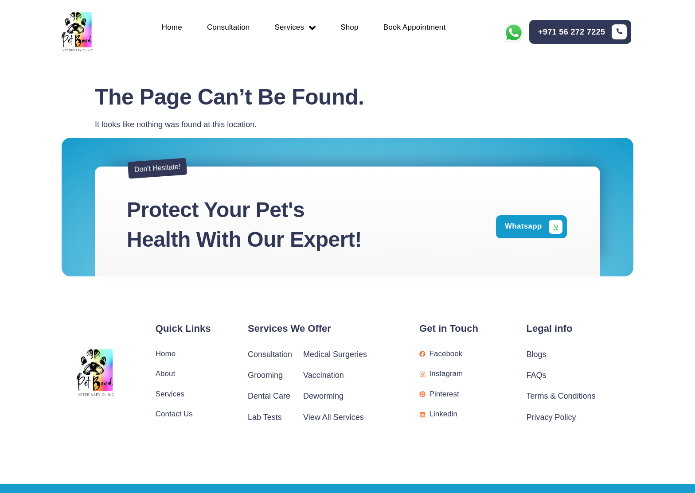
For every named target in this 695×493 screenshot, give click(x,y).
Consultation (225, 28)
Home (166, 28)
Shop (352, 28)
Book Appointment (419, 28)
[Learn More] (582, 32)
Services (295, 28)
